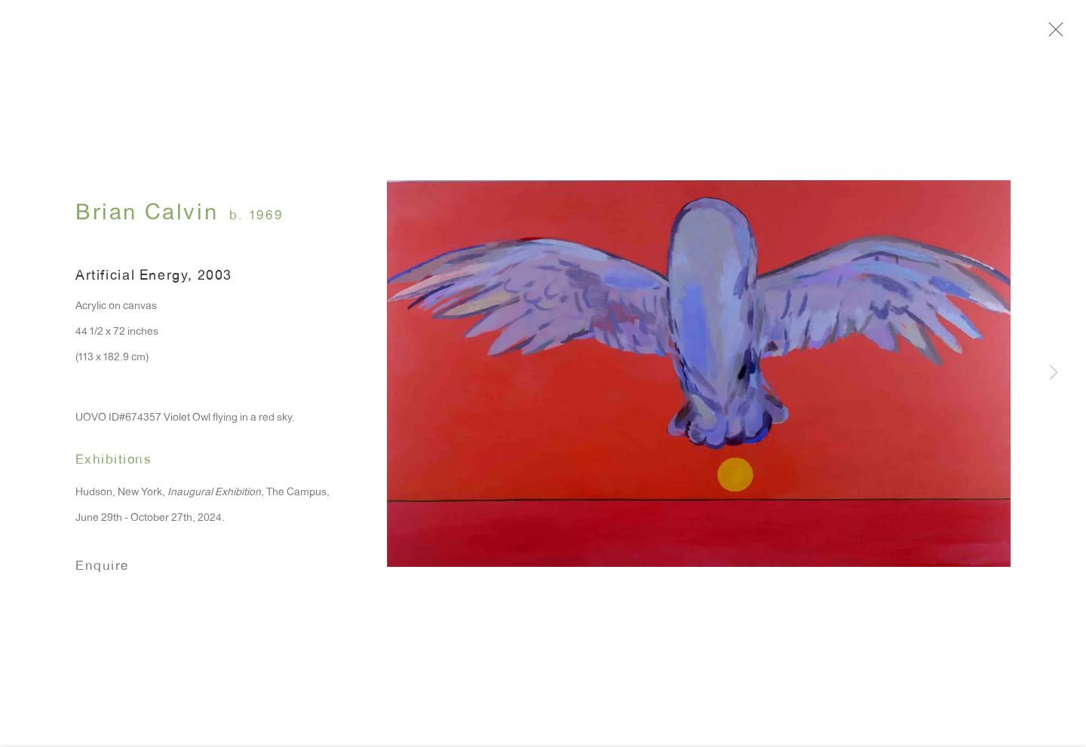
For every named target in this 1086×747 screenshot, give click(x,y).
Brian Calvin (146, 217)
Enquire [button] (102, 569)
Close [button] (1053, 34)
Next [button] (1053, 373)
